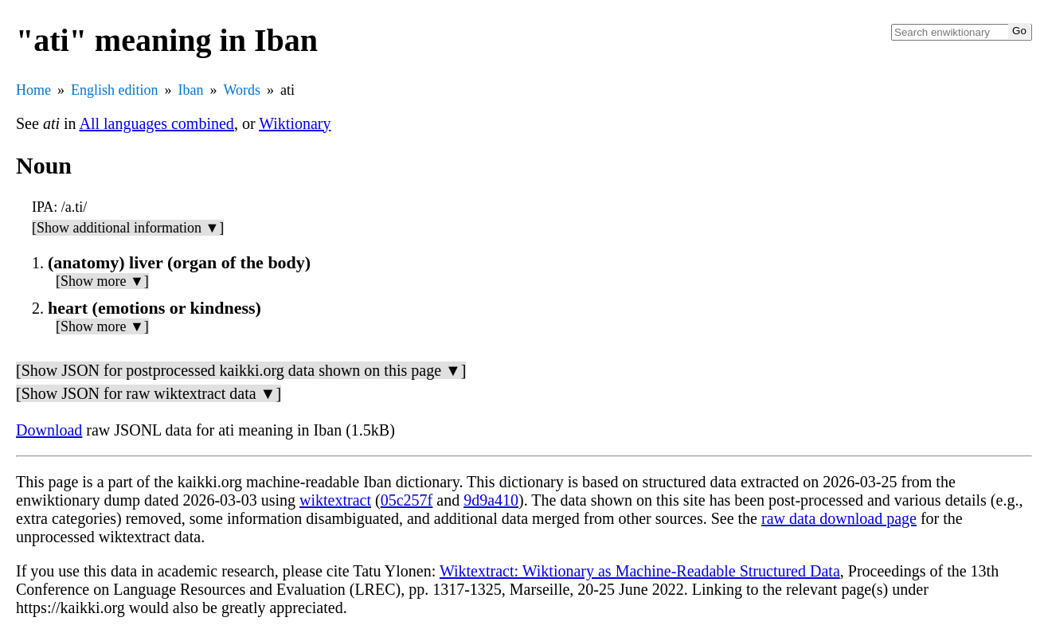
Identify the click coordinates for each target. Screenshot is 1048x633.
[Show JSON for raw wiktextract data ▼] (148, 393)
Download (49, 430)
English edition (114, 90)
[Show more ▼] (102, 281)
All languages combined (156, 123)
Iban (191, 90)
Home (33, 90)
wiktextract (335, 500)
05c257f (407, 500)
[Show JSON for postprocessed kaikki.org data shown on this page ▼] (241, 370)
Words (241, 90)
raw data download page (839, 518)
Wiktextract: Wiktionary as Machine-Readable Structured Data (640, 571)
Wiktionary (294, 123)
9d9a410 (490, 500)
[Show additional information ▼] (128, 228)
